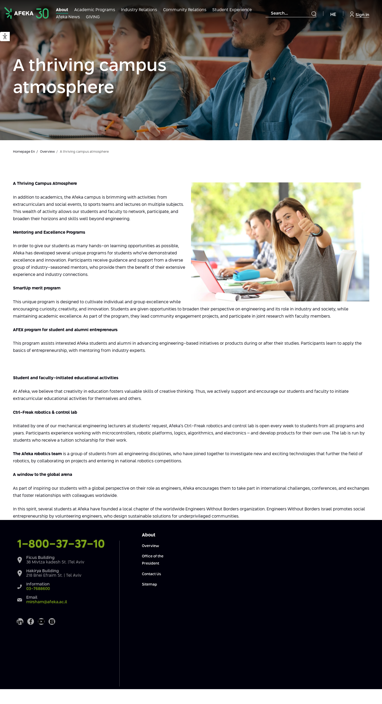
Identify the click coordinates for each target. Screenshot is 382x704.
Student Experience (232, 10)
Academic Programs (94, 10)
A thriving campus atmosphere (89, 77)
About (62, 10)
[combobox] (291, 13)
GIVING (93, 17)
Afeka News (68, 17)
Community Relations (184, 10)
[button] (5, 37)
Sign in (359, 14)
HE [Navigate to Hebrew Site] (333, 14)
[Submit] (313, 13)
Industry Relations (139, 10)
